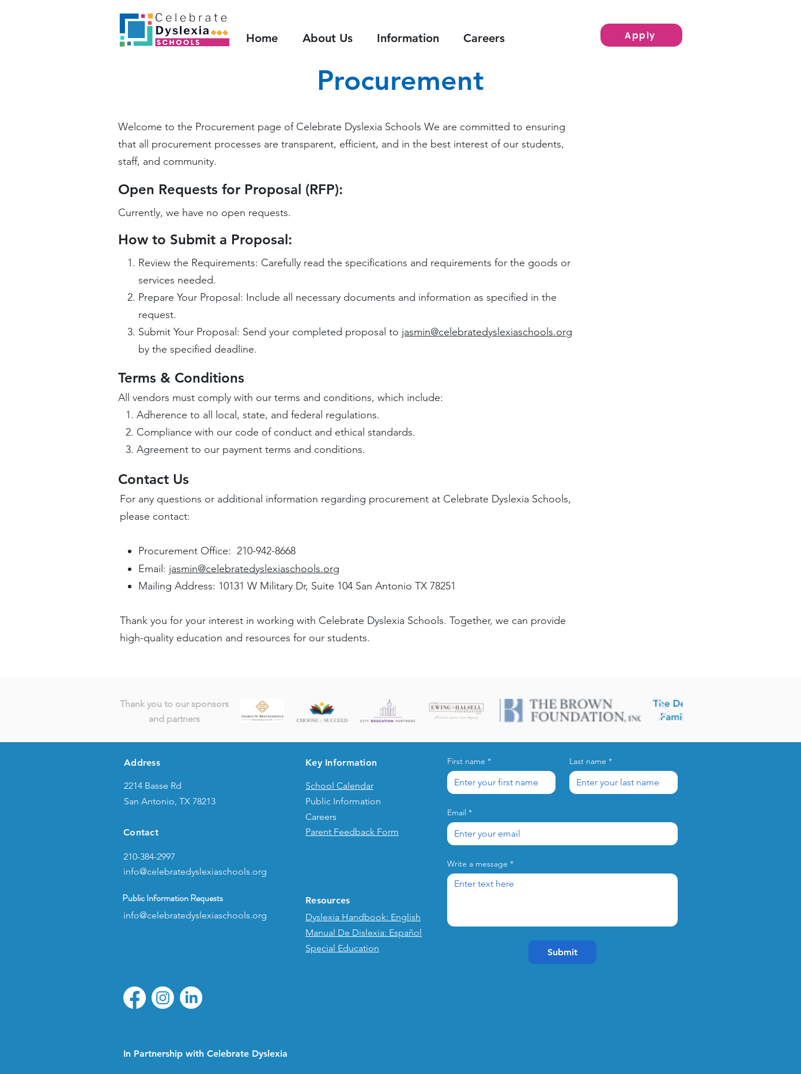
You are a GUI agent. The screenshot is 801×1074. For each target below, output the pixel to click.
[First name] (498, 782)
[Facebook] (134, 997)
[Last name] (620, 782)
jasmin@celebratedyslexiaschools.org (487, 332)
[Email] (559, 833)
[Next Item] (663, 710)
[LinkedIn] (191, 997)
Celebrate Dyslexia (247, 1053)
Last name (590, 761)
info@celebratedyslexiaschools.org (195, 871)
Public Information (343, 801)
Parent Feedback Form (352, 831)
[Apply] (641, 35)
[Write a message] (562, 900)
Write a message (480, 864)
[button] (414, 38)
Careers (321, 816)
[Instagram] (163, 997)
